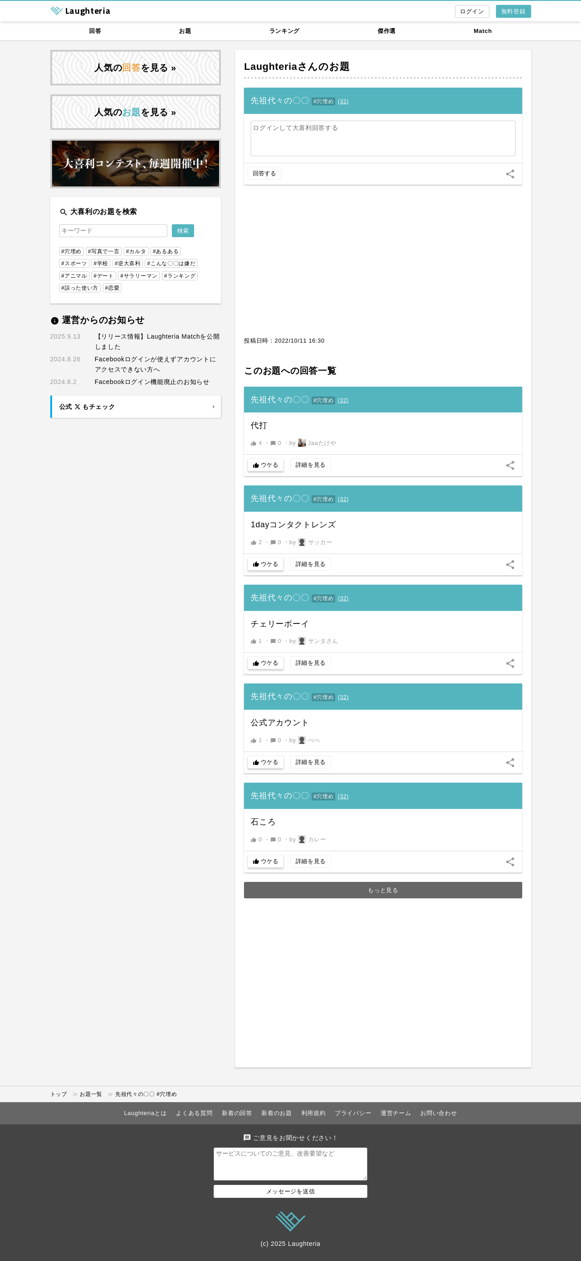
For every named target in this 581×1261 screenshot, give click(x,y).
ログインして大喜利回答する (295, 127)
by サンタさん (313, 641)
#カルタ (136, 251)
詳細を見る (311, 464)
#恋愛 (112, 288)
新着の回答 (237, 1113)
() (343, 101)
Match (483, 31)
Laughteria (270, 66)
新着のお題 (276, 1113)
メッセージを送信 (290, 1196)
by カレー (307, 839)
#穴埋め (323, 101)
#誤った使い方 (80, 288)
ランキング (284, 31)
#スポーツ (74, 263)
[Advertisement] (383, 265)
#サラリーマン (139, 276)
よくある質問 (194, 1113)
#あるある (166, 251)
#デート (103, 276)
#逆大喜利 (128, 263)
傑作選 (387, 31)
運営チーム (396, 1113)
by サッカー (311, 542)
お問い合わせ (438, 1113)
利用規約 (313, 1113)
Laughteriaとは (145, 1113)
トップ (58, 1094)
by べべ (304, 740)
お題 (185, 31)
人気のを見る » (135, 68)
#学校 (100, 263)
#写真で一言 (104, 251)
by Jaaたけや (313, 443)
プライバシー (353, 1113)
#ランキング (180, 276)
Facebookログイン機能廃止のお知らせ (152, 381)
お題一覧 (91, 1094)
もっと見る (383, 890)
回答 (95, 31)
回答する (264, 173)
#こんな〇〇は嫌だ (171, 263)
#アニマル (74, 276)
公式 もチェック (87, 406)
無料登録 (513, 11)
